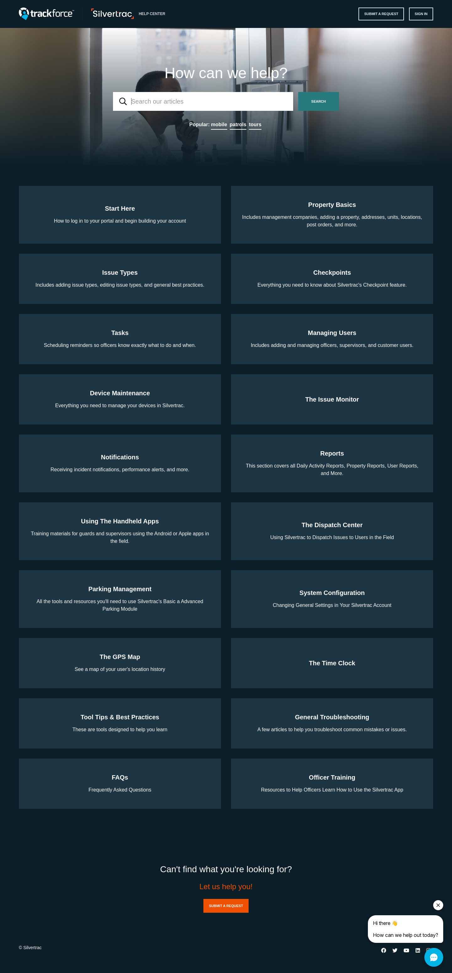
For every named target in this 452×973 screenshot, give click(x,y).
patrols (238, 124)
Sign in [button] (421, 14)
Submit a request (381, 14)
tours (255, 124)
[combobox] (203, 101)
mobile (219, 124)
